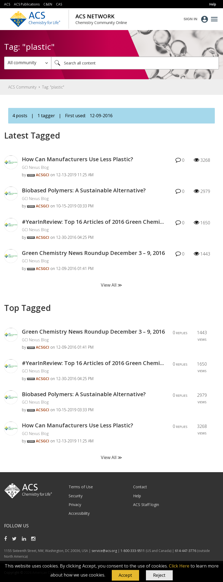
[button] (125, 575)
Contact (140, 486)
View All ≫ (111, 285)
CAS (59, 4)
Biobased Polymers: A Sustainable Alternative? (84, 190)
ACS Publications (27, 4)
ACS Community (22, 87)
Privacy (75, 504)
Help (137, 495)
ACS (7, 4)
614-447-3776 (186, 550)
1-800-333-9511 (133, 550)
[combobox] (135, 63)
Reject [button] (159, 575)
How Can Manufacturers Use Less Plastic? (77, 159)
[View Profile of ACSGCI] (42, 174)
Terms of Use (81, 486)
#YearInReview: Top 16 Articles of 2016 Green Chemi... (93, 221)
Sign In (190, 19)
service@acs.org (104, 550)
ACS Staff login (146, 504)
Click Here (179, 566)
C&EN (47, 4)
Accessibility (79, 513)
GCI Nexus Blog (35, 167)
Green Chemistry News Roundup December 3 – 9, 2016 (93, 253)
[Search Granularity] (27, 63)
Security (76, 495)
